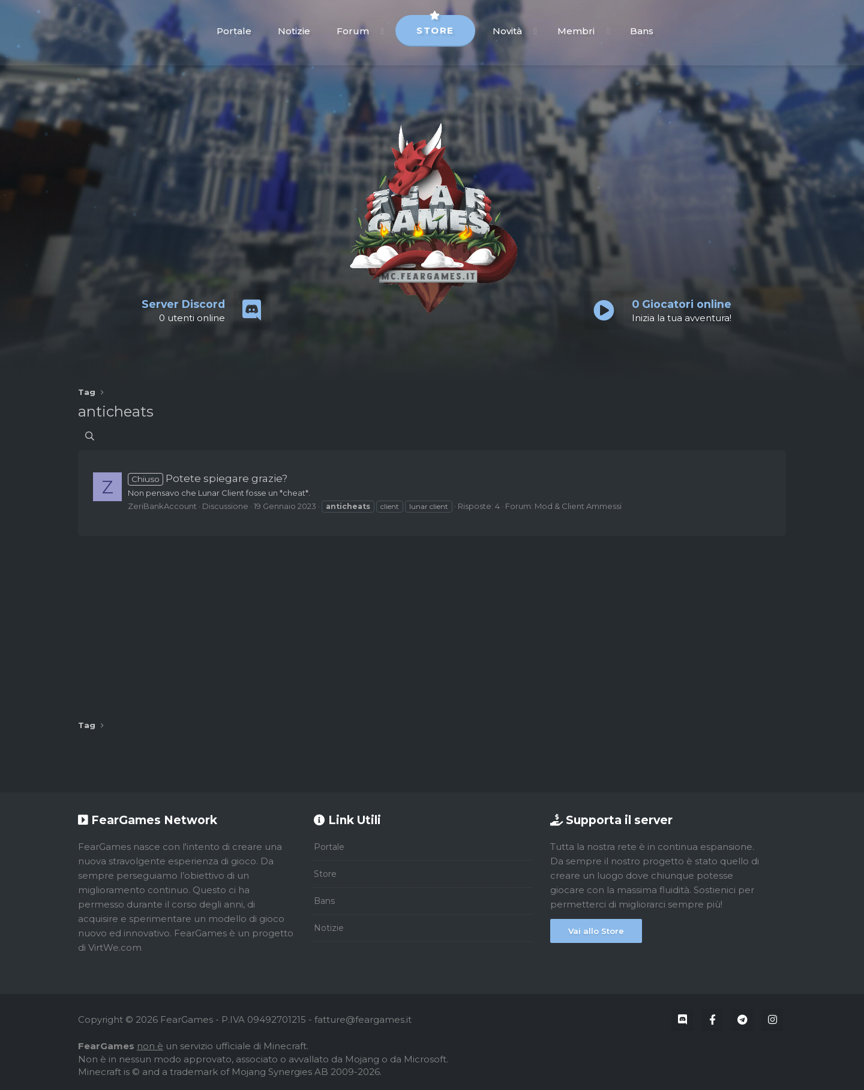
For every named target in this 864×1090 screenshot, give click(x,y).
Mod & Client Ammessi (578, 506)
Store (435, 25)
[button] (382, 31)
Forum (353, 31)
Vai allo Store (596, 931)
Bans (641, 31)
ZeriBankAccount (162, 506)
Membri (576, 31)
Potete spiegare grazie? (207, 478)
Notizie (294, 31)
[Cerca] (89, 436)
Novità (507, 31)
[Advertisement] (432, 624)
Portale (234, 31)
